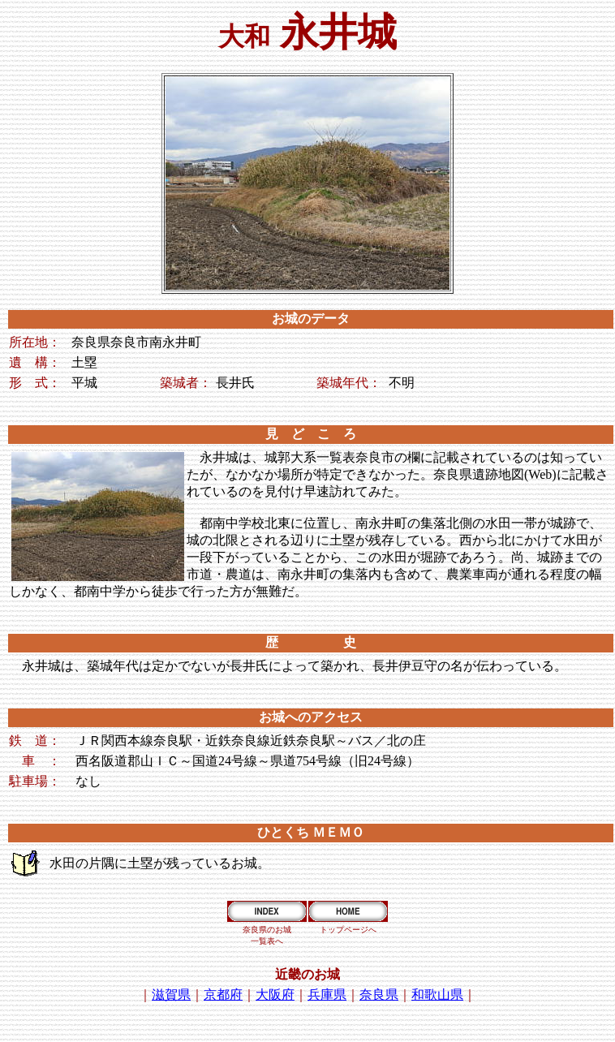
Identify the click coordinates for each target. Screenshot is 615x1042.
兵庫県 (327, 994)
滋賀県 (171, 994)
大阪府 (275, 994)
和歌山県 (437, 994)
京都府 (223, 994)
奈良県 (378, 994)
